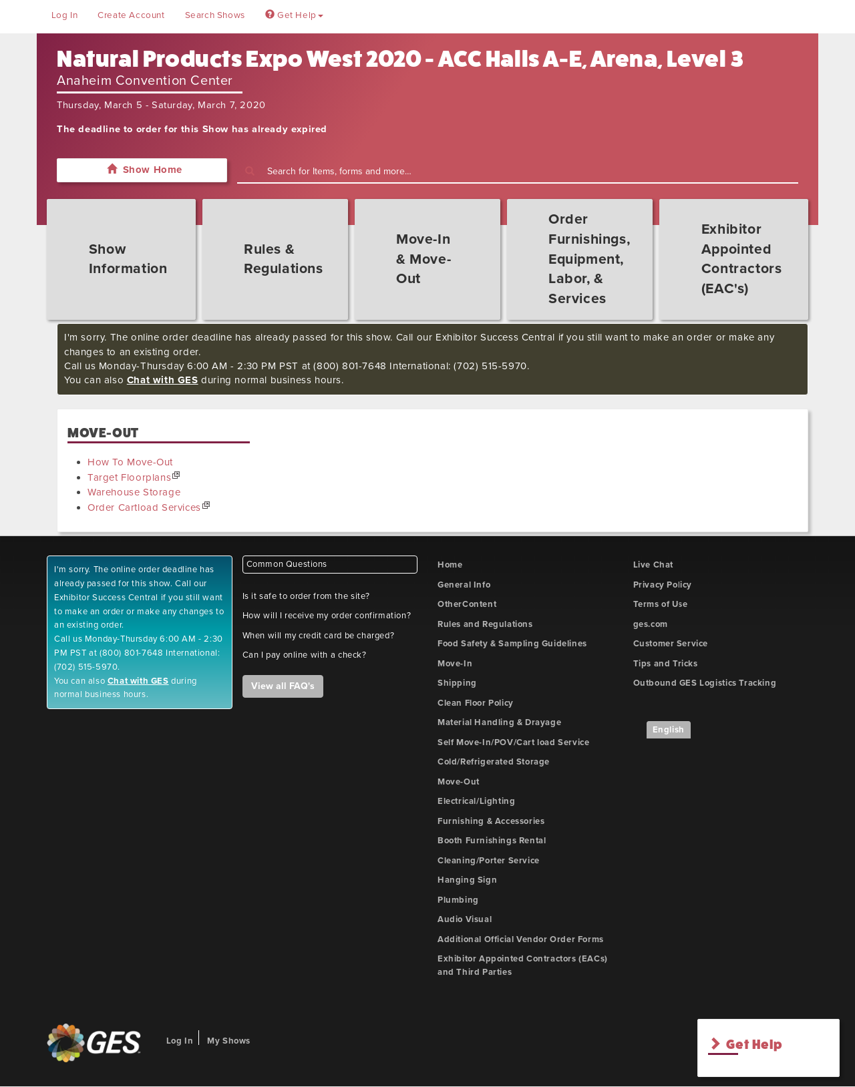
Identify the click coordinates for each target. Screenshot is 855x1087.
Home (450, 565)
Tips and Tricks (665, 663)
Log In (64, 15)
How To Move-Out (130, 462)
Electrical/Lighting (476, 801)
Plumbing (458, 900)
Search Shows (215, 15)
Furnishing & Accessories (491, 821)
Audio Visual (465, 919)
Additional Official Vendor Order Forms (521, 939)
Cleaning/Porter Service (489, 860)
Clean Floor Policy (476, 703)
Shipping (457, 683)
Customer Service (671, 643)
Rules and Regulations (485, 624)
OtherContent (467, 604)
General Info (464, 585)
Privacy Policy (662, 585)
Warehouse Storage (134, 492)
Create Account (131, 15)
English (669, 729)
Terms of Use (660, 604)
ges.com (650, 624)
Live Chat (653, 565)
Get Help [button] (294, 15)
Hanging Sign (467, 880)
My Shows (228, 1041)
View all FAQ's (283, 686)
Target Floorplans (129, 477)
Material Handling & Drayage (499, 722)
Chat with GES (162, 380)
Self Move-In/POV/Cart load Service (513, 742)
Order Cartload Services (144, 507)
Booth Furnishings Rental (492, 840)
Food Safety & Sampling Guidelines (512, 643)
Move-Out (459, 782)
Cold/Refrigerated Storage (494, 761)
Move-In (455, 663)
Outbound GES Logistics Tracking (705, 683)
